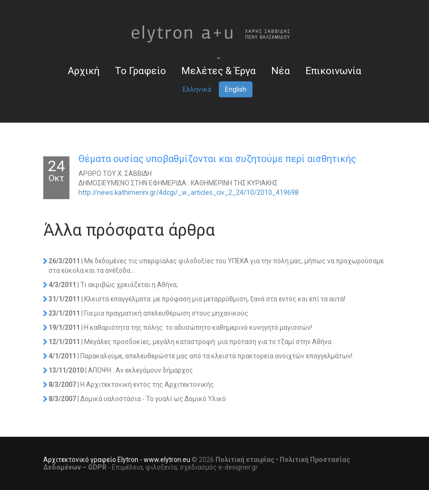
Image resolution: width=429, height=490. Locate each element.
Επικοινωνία (333, 71)
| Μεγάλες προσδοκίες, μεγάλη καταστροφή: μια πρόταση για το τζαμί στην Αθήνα (190, 342)
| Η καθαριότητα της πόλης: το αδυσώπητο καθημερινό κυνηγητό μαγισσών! (180, 327)
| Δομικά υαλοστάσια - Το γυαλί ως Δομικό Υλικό (137, 399)
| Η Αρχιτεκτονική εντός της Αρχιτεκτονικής (131, 384)
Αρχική (83, 71)
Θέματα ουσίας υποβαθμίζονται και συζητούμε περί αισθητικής (217, 158)
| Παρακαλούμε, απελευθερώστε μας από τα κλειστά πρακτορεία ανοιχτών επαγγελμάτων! (200, 356)
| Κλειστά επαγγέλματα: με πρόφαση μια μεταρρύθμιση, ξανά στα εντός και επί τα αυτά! (197, 299)
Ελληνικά (197, 89)
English (235, 89)
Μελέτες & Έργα (218, 71)
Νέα (280, 71)
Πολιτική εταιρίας (244, 459)
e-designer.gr (238, 467)
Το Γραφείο (140, 71)
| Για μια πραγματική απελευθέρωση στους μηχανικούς (148, 313)
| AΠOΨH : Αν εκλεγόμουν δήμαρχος (121, 370)
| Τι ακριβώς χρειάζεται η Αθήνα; (113, 284)
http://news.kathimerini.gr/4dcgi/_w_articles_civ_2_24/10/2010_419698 (188, 192)
